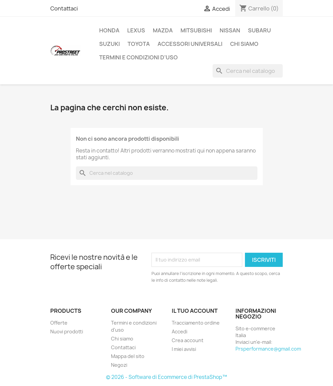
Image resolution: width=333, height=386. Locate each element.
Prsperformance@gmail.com (268, 349)
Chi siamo (244, 44)
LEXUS (136, 30)
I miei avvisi (184, 349)
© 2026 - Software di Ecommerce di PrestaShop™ (166, 377)
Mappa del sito (127, 356)
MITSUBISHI (196, 30)
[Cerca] (248, 71)
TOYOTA (139, 44)
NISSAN (230, 30)
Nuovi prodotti (66, 331)
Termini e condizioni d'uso (138, 57)
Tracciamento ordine (196, 323)
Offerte (58, 323)
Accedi (179, 331)
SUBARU (259, 30)
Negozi (119, 365)
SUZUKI (109, 44)
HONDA (109, 30)
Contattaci (64, 8)
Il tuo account (195, 310)
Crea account (187, 340)
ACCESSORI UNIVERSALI (190, 44)
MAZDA (163, 30)
